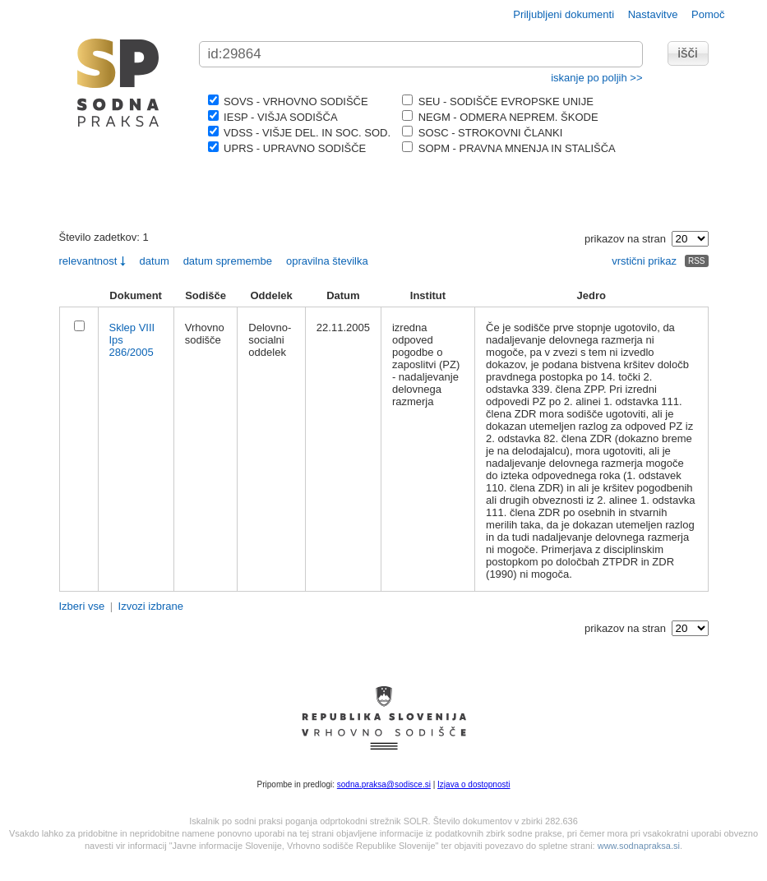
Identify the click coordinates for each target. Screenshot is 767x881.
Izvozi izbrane (150, 606)
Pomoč (707, 14)
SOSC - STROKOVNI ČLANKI (482, 133)
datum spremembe (227, 261)
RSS (696, 260)
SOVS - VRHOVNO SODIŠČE (288, 101)
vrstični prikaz (644, 261)
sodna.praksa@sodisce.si (384, 784)
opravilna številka (327, 261)
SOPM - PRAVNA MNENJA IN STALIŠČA (509, 148)
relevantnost (88, 261)
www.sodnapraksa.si (639, 846)
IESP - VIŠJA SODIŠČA (273, 117)
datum (154, 261)
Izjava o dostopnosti (473, 784)
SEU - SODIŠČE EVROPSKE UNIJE (498, 101)
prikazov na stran (625, 239)
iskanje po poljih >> (596, 77)
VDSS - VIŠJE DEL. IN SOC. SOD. (299, 133)
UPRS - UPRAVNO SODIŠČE (287, 148)
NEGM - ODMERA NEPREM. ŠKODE (500, 117)
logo (118, 83)
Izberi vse (82, 606)
